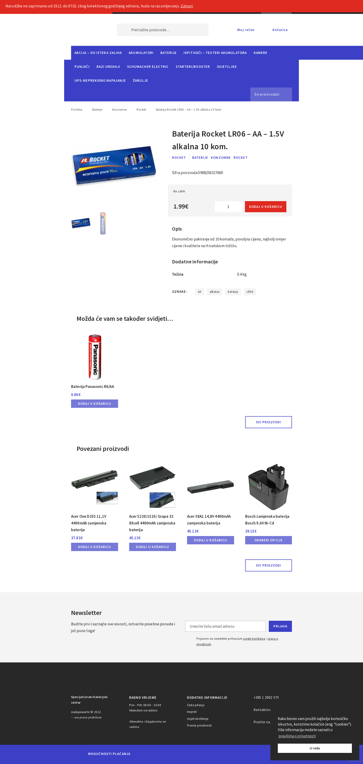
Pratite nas (262, 722)
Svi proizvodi (268, 422)
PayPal (238, 754)
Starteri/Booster (193, 66)
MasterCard (141, 753)
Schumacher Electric (148, 66)
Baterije (168, 52)
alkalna (215, 292)
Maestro (157, 753)
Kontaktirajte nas (268, 710)
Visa (174, 753)
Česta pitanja (195, 705)
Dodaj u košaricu (265, 206)
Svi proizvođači (266, 94)
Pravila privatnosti (199, 725)
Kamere (261, 52)
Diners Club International (196, 753)
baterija (233, 292)
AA (199, 292)
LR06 (250, 292)
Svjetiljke (227, 66)
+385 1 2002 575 (266, 697)
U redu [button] (315, 748)
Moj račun (245, 30)
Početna (76, 110)
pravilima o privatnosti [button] (297, 736)
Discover (217, 753)
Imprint (192, 712)
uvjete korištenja (254, 639)
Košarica (280, 30)
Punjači (82, 66)
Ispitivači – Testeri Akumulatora (215, 52)
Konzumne (119, 110)
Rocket (141, 110)
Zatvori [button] (187, 6)
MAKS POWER (87, 29)
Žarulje (140, 80)
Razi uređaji (108, 66)
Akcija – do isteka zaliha (98, 52)
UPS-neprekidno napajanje (100, 80)
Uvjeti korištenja (198, 719)
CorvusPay (264, 753)
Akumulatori (141, 52)
